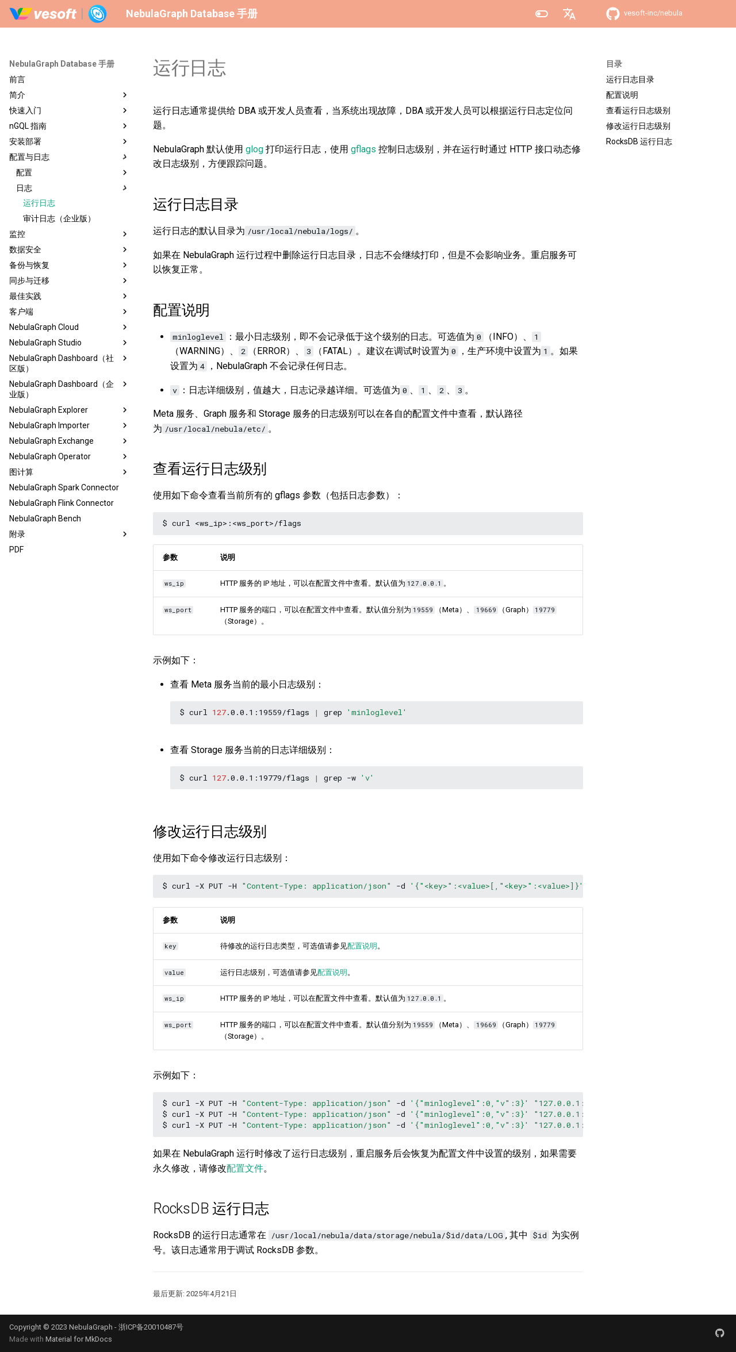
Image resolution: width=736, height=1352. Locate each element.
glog (254, 149)
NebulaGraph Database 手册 (61, 63)
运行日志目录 (630, 79)
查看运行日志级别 (638, 110)
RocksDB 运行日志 (639, 141)
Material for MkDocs (78, 1339)
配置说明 (622, 94)
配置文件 (245, 1168)
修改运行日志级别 (638, 125)
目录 (614, 63)
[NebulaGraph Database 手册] (58, 13)
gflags (363, 149)
